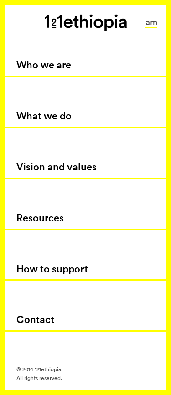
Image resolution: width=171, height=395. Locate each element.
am (151, 21)
